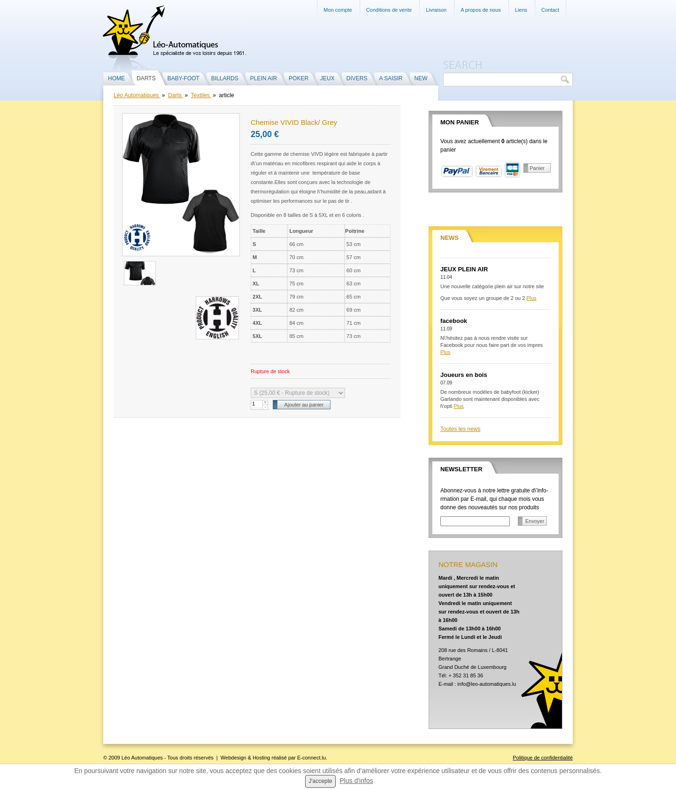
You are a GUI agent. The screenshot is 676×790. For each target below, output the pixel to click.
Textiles (201, 95)
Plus (531, 298)
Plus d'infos (356, 780)
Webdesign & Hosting (245, 757)
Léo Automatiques (137, 95)
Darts (175, 95)
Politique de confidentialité (543, 757)
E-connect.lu (311, 757)
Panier (537, 168)
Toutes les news (460, 429)
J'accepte (320, 781)
